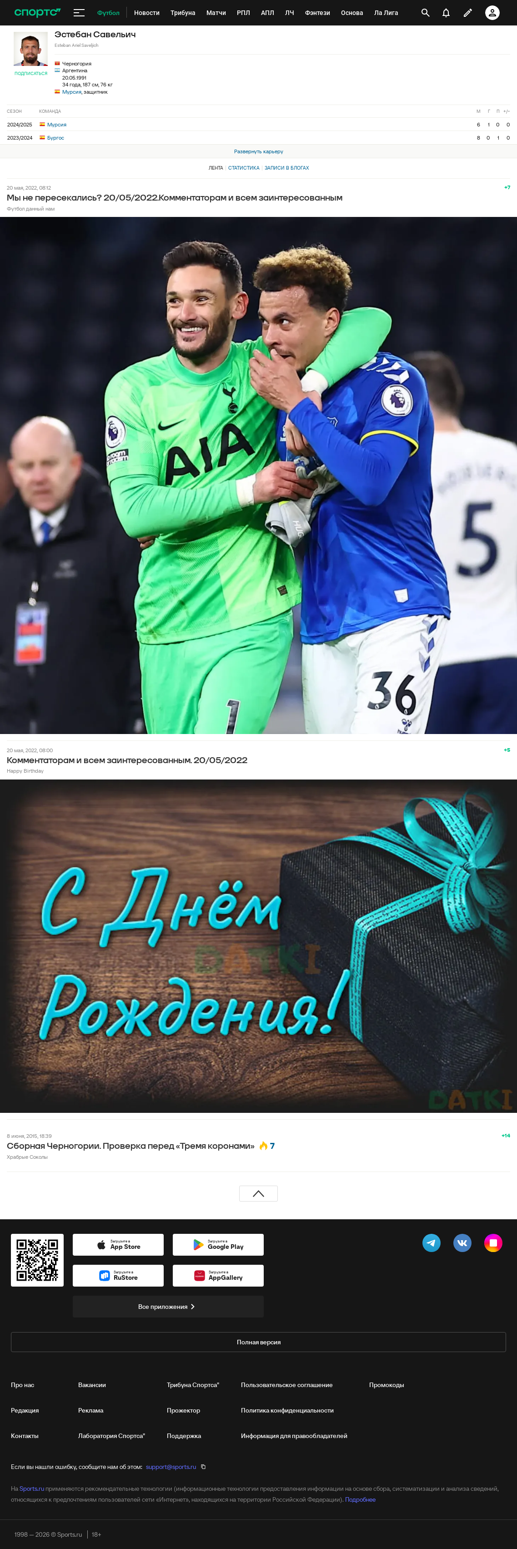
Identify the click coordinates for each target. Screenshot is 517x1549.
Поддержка (184, 1436)
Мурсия (71, 91)
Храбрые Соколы (27, 1156)
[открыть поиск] (425, 13)
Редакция (25, 1410)
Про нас (22, 1385)
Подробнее (360, 1499)
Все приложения (168, 1306)
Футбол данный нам (31, 208)
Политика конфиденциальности (287, 1410)
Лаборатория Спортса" (111, 1436)
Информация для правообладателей (294, 1436)
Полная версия (259, 1342)
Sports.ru (32, 1488)
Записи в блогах (287, 168)
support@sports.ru (171, 1467)
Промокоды (386, 1385)
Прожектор (183, 1410)
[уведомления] (446, 13)
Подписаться (31, 73)
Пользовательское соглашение (287, 1385)
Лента (216, 168)
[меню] (79, 12)
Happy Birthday (25, 770)
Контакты (25, 1436)
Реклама (90, 1410)
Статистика (244, 168)
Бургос (52, 137)
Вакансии (92, 1385)
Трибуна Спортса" (193, 1385)
